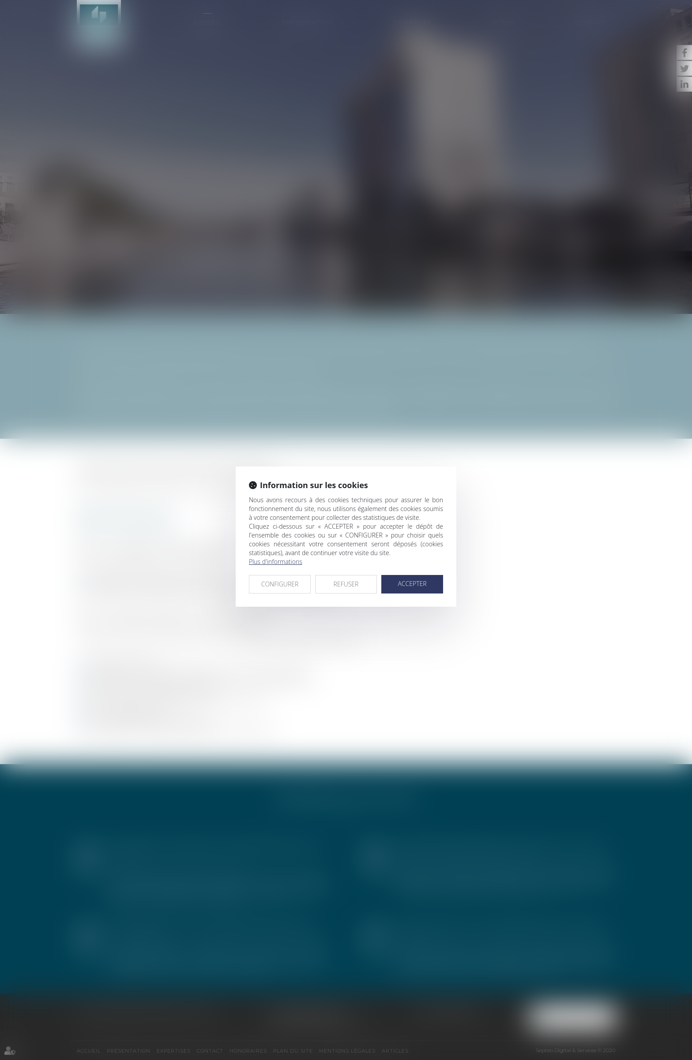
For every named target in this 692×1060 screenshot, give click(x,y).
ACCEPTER (412, 583)
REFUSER (346, 584)
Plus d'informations (275, 561)
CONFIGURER (280, 584)
